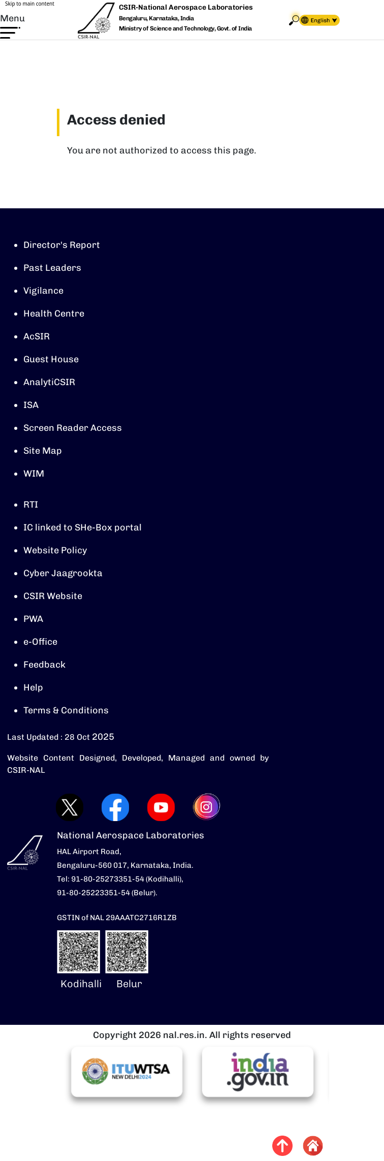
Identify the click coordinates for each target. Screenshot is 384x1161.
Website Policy (55, 550)
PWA (33, 618)
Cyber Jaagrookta (63, 573)
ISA (31, 405)
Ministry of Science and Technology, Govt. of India (185, 28)
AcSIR (36, 336)
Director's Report (61, 244)
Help (33, 687)
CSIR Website (52, 596)
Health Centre (53, 313)
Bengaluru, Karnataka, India (156, 18)
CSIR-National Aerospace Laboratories (186, 7)
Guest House (51, 359)
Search (294, 20)
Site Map (42, 450)
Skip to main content (29, 3)
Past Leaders (52, 267)
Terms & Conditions (66, 710)
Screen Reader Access (72, 427)
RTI (30, 504)
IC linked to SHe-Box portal (82, 527)
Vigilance (43, 290)
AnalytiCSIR (49, 382)
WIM (33, 473)
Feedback (44, 664)
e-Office (40, 641)
